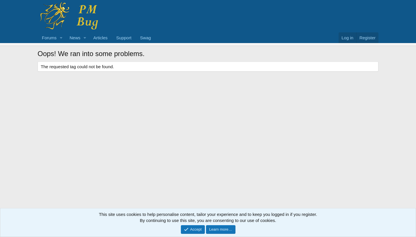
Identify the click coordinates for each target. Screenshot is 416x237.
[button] (61, 37)
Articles (100, 37)
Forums (49, 37)
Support (123, 37)
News (75, 37)
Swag (145, 37)
